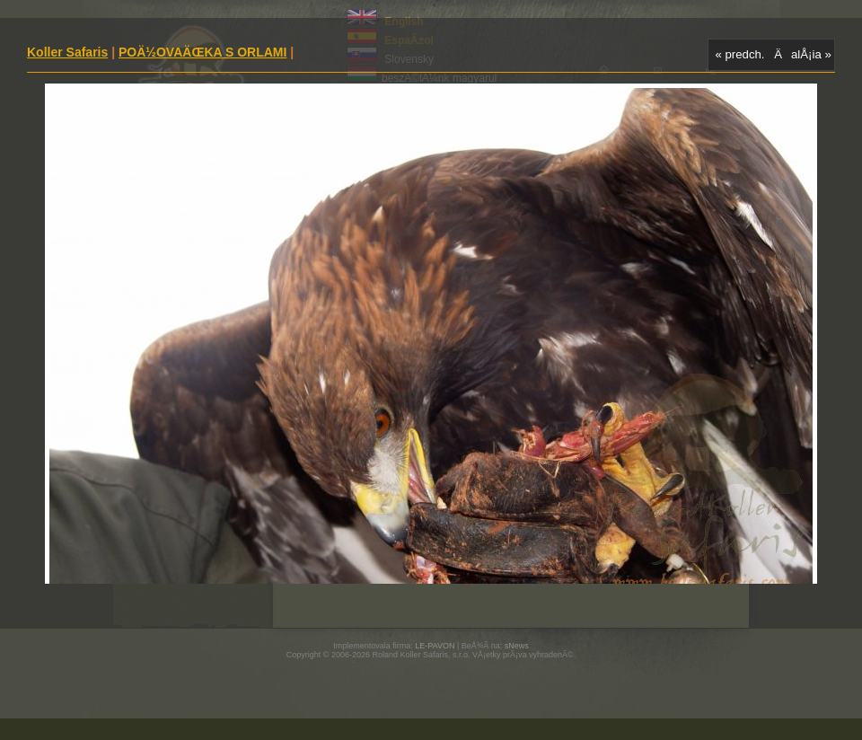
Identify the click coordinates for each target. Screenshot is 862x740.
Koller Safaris (67, 52)
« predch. (740, 54)
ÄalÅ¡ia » (802, 54)
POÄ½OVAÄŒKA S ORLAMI (202, 52)
